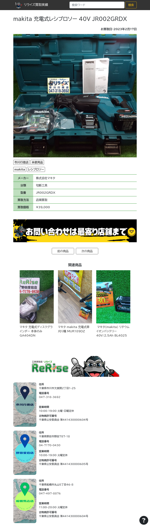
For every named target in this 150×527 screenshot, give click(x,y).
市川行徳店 (21, 162)
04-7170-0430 (49, 445)
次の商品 (87, 251)
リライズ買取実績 (31, 4)
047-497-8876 (50, 493)
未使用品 (37, 162)
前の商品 (63, 251)
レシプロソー (36, 169)
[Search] (97, 5)
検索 (131, 5)
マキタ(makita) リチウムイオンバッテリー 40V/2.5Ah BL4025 (112, 331)
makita (19, 169)
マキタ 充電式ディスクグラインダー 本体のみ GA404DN (36, 331)
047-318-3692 (49, 397)
